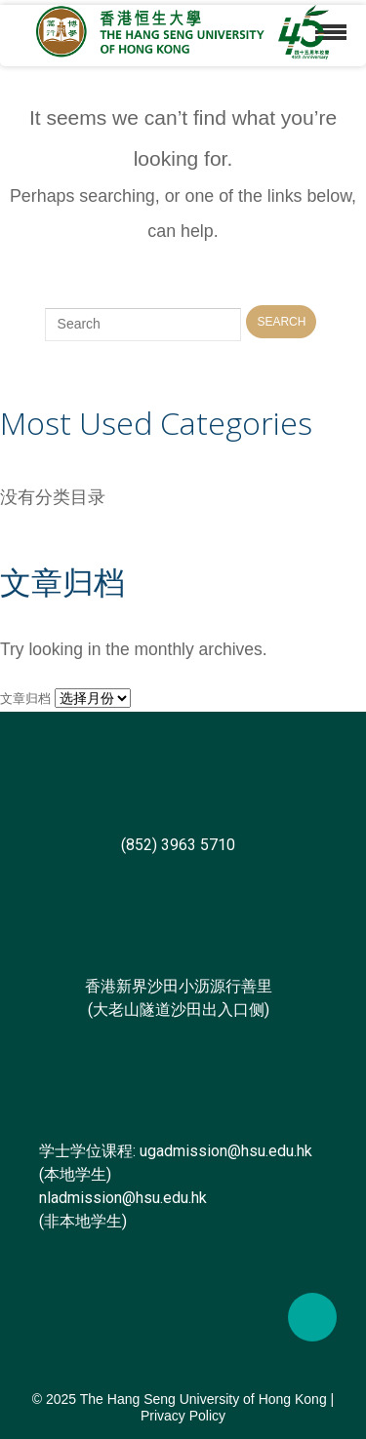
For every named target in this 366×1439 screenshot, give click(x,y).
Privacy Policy (183, 1415)
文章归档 (25, 698)
